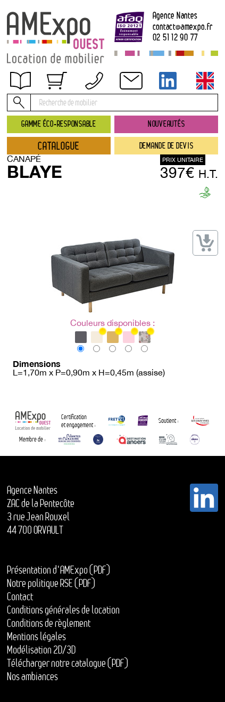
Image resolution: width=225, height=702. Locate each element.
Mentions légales (36, 636)
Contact (20, 596)
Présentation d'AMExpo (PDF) (58, 570)
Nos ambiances (32, 676)
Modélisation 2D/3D (41, 649)
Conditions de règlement (48, 623)
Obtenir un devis (44, 88)
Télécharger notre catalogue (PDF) (67, 663)
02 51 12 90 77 (176, 37)
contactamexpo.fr (183, 26)
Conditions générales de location (63, 609)
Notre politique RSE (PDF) (51, 583)
